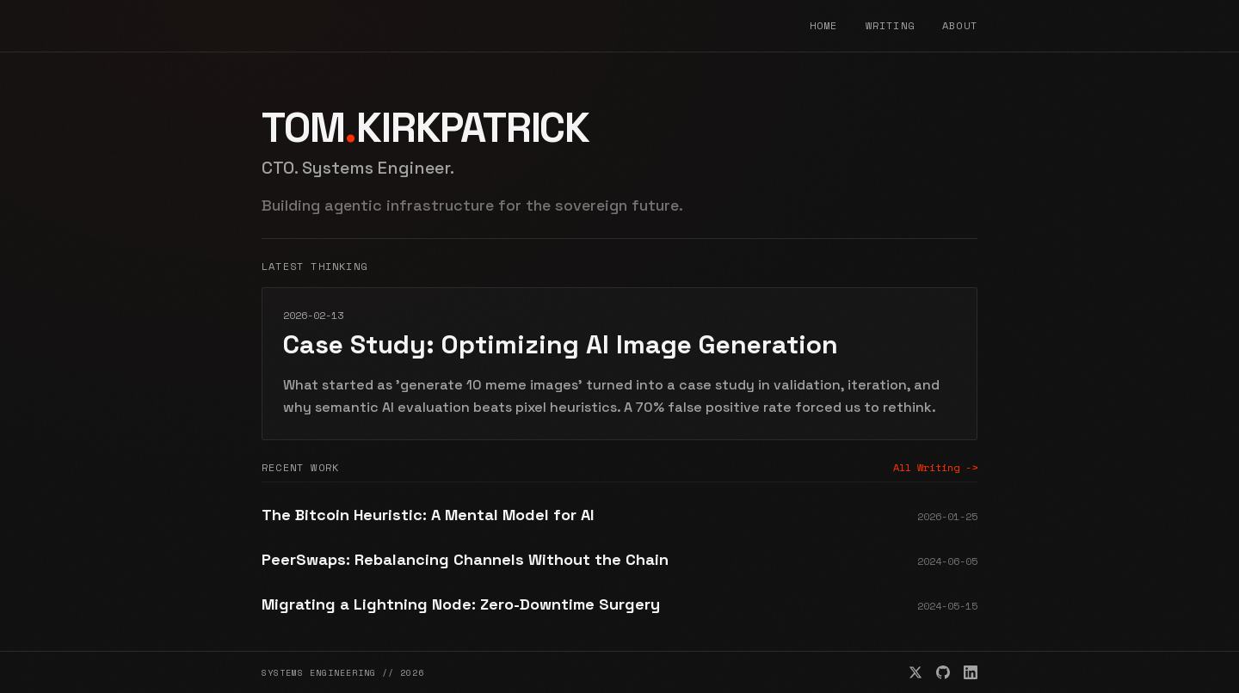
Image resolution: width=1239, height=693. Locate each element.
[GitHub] (943, 672)
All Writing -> (935, 468)
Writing (890, 26)
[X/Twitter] (915, 672)
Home (824, 26)
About (959, 26)
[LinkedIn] (970, 672)
